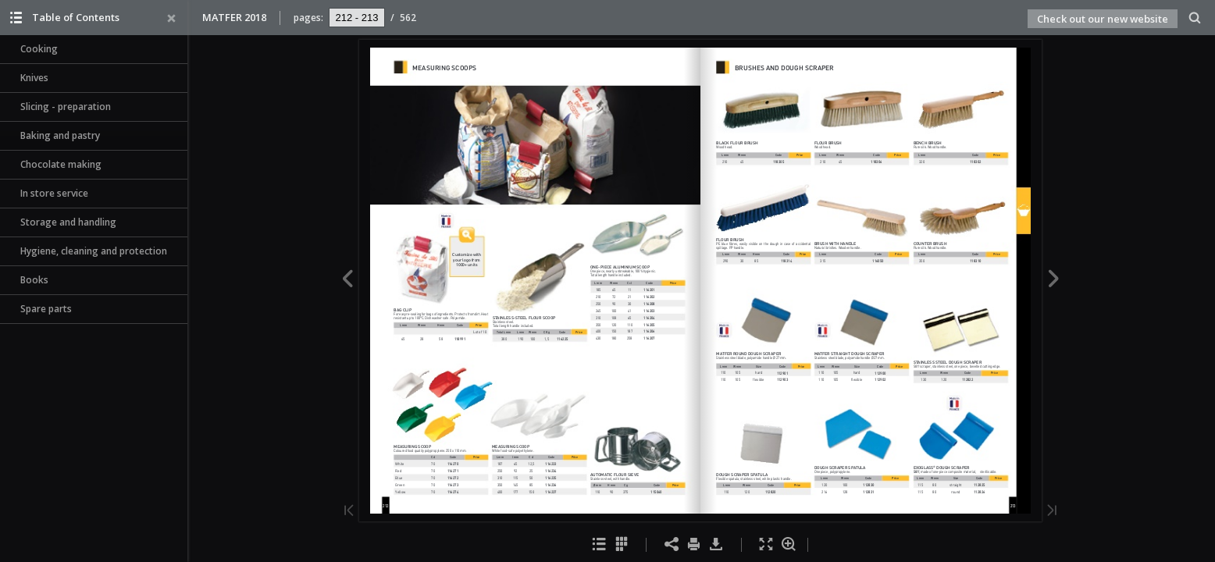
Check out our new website (1102, 19)
